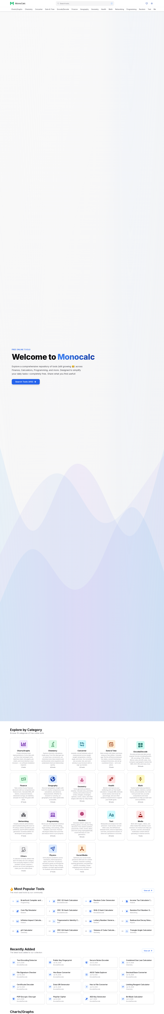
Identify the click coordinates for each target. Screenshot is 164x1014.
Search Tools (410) (25, 382)
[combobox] (85, 3)
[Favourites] (147, 3)
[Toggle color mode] (152, 3)
